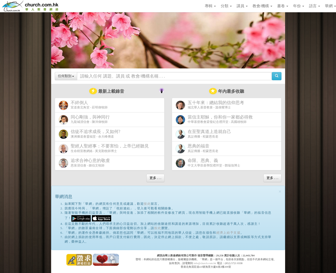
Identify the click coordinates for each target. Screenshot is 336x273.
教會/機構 (262, 6)
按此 (147, 204)
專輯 (210, 6)
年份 (298, 6)
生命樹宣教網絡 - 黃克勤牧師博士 (105, 148)
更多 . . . (155, 178)
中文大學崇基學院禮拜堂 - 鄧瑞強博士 (208, 163)
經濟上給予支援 (228, 232)
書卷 (282, 6)
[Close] (280, 191)
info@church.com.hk (205, 263)
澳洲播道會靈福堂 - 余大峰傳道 (90, 134)
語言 (314, 6)
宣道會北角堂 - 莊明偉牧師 (83, 105)
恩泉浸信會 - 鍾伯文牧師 (85, 163)
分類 (226, 6)
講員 (242, 6)
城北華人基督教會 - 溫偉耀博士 (211, 105)
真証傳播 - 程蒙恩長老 (204, 134)
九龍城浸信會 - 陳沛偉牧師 (85, 120)
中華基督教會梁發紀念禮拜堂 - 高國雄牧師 (215, 120)
